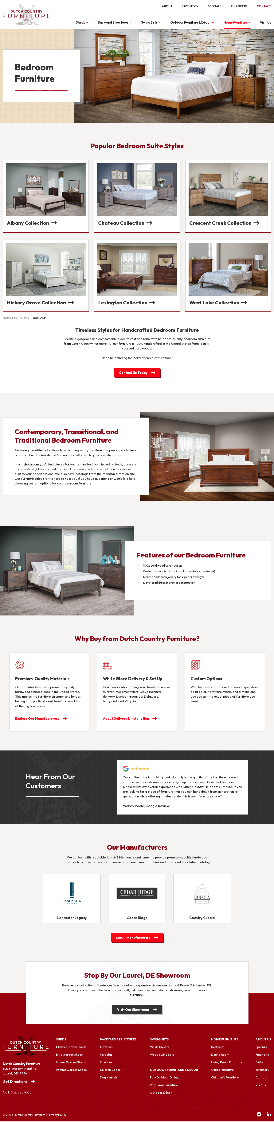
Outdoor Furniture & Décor (190, 22)
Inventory (190, 6)
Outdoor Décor (161, 1093)
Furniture (21, 317)
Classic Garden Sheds (71, 1047)
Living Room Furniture (226, 1063)
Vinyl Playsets (159, 1047)
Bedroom (217, 1047)
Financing (239, 6)
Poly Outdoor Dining (164, 1078)
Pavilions (106, 1063)
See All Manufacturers (133, 938)
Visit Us (265, 22)
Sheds (80, 22)
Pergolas (106, 1055)
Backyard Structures (113, 22)
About (167, 6)
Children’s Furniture (225, 1078)
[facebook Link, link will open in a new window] (259, 1115)
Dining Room (220, 1055)
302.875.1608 (21, 1092)
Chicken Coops (110, 1070)
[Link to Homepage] (29, 1046)
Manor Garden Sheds (71, 1063)
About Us (263, 1040)
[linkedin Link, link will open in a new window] (269, 1115)
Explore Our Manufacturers (37, 719)
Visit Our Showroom (133, 1010)
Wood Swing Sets (162, 1055)
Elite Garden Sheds (69, 1055)
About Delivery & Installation (126, 719)
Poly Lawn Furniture (164, 1085)
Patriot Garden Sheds (71, 1070)
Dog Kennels (108, 1078)
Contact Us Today (133, 372)
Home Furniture (235, 22)
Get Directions (15, 1082)
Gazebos (106, 1047)
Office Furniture (222, 1070)
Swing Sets (149, 22)
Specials (214, 6)
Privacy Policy (56, 1115)
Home (7, 317)
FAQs (259, 1063)
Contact (264, 6)
